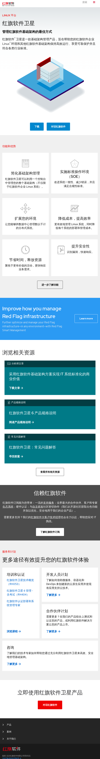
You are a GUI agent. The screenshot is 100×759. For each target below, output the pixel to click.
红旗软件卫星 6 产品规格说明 (32, 413)
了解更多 (51, 595)
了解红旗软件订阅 (50, 532)
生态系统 (8, 506)
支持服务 (48, 503)
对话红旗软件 (58, 126)
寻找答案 (14, 456)
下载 (36, 126)
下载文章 (14, 388)
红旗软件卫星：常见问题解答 (32, 447)
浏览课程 (12, 631)
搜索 (84, 2)
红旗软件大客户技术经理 (46, 517)
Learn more (86, 318)
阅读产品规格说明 (20, 422)
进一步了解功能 (50, 284)
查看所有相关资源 (50, 472)
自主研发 (37, 506)
